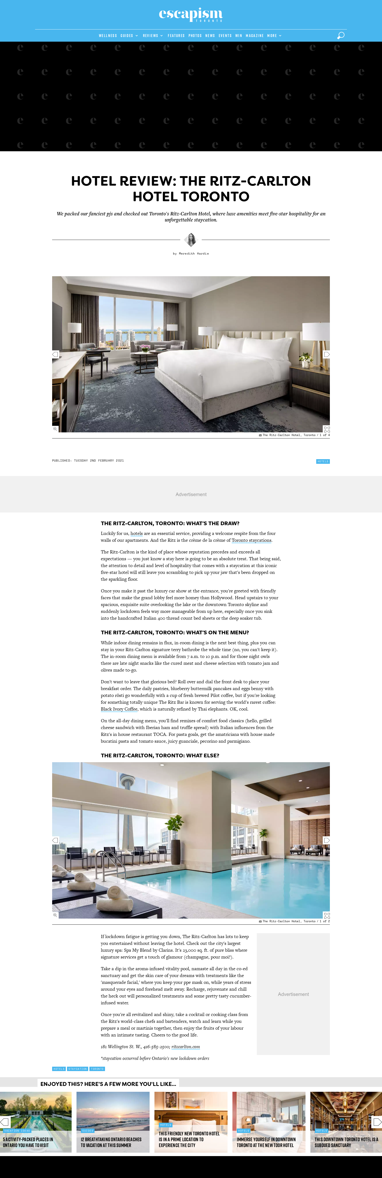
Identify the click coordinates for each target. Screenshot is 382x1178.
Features (176, 35)
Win (238, 35)
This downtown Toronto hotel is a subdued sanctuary (347, 1142)
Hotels (323, 461)
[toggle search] (341, 35)
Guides (127, 35)
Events (225, 35)
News (210, 35)
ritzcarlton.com (186, 1046)
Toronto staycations (251, 540)
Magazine (255, 35)
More (272, 35)
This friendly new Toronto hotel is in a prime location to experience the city (189, 1139)
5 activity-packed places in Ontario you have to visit (28, 1142)
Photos (195, 35)
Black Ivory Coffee (119, 709)
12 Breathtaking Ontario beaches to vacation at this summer (111, 1142)
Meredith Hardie (194, 253)
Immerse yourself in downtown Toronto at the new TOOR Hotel (266, 1142)
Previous (9, 1122)
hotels (137, 533)
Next (373, 1122)
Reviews (151, 35)
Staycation (77, 1068)
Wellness (108, 35)
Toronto (97, 1068)
